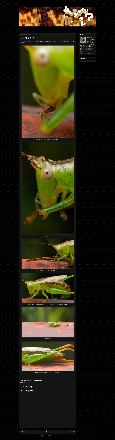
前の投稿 (72, 431)
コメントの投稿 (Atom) (49, 435)
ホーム (47, 431)
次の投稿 (22, 431)
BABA (90, 37)
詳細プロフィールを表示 (86, 53)
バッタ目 (26, 382)
